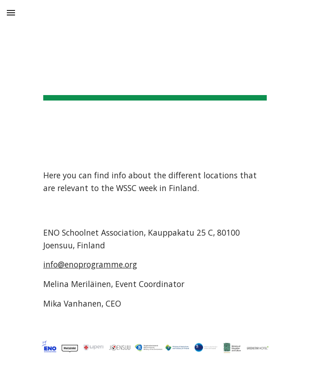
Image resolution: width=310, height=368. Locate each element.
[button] (11, 12)
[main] (155, 77)
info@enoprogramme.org (90, 264)
